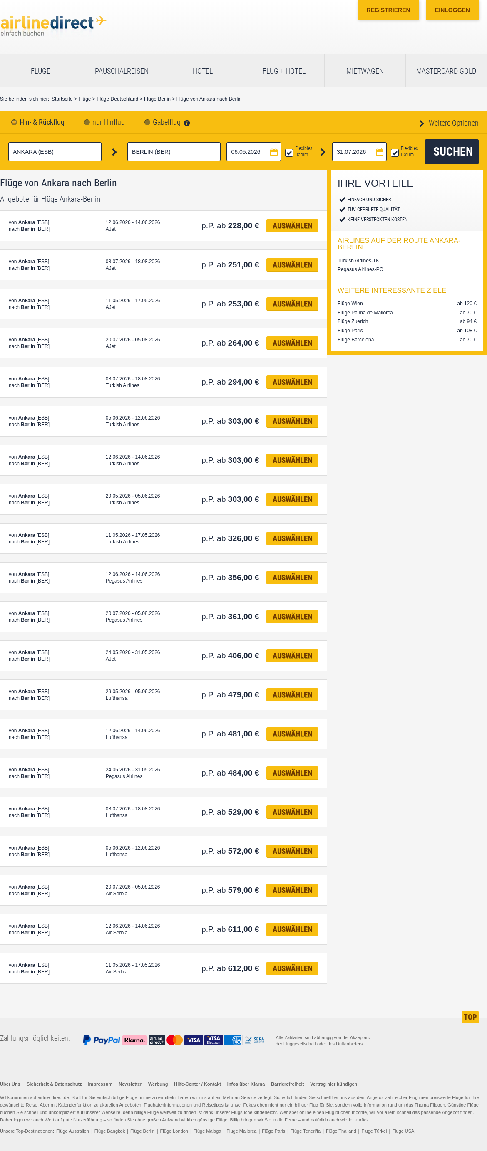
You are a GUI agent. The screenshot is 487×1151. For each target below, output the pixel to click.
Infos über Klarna (246, 1084)
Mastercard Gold (446, 71)
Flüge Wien (350, 303)
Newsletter (130, 1084)
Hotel (203, 71)
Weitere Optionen (453, 123)
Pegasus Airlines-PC (360, 269)
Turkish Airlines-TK (358, 261)
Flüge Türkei (374, 1131)
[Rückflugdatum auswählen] (359, 151)
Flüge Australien (72, 1131)
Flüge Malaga (207, 1131)
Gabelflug (167, 122)
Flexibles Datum (303, 152)
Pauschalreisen (122, 71)
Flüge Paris (350, 330)
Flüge (40, 71)
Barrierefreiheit (287, 1084)
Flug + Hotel (284, 71)
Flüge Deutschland (117, 99)
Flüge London (174, 1131)
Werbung (158, 1084)
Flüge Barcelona (356, 340)
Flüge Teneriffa (306, 1131)
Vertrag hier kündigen (333, 1084)
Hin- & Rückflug (42, 122)
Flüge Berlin (157, 99)
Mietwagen (365, 71)
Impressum (100, 1084)
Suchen (453, 151)
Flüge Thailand (341, 1131)
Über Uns (10, 1084)
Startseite (62, 99)
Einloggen (452, 10)
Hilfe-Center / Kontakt (197, 1084)
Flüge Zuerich (353, 321)
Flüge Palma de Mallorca (365, 313)
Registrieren (388, 10)
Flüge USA (403, 1131)
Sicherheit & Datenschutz (54, 1084)
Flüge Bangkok (109, 1131)
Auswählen (292, 225)
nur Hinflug (108, 122)
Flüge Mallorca (241, 1131)
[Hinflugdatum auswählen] (253, 151)
